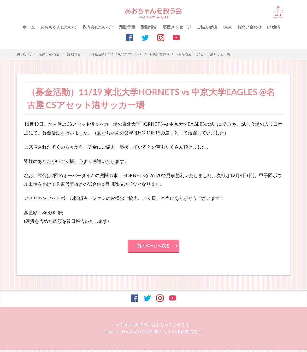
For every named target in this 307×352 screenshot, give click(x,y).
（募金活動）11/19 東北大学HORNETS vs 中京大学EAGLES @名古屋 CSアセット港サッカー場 (159, 54)
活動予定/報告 (49, 54)
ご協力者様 (207, 26)
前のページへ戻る (153, 246)
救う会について (97, 26)
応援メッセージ (177, 26)
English (273, 26)
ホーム (29, 26)
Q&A (227, 26)
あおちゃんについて (58, 26)
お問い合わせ (249, 26)
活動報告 (149, 26)
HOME (26, 54)
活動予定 (127, 26)
